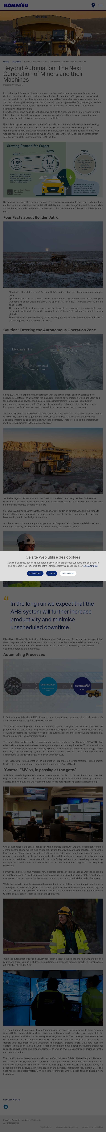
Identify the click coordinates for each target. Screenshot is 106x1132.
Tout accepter (35, 573)
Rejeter (51, 573)
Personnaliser (68, 573)
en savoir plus (90, 566)
